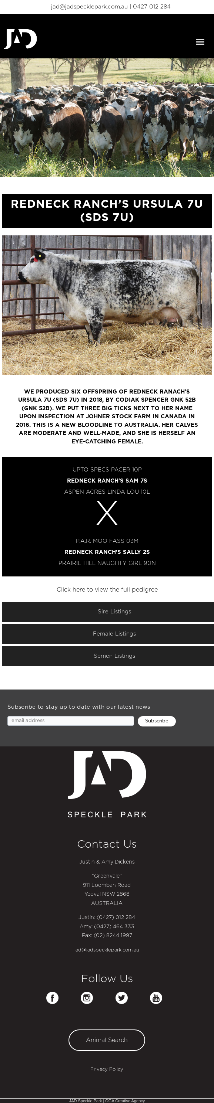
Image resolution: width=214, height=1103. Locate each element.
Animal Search (107, 1040)
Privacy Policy (106, 1069)
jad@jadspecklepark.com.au (89, 7)
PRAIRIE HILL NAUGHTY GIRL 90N (107, 563)
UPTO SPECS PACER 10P (107, 470)
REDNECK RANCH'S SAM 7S (107, 481)
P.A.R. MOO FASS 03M (107, 541)
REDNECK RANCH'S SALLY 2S (107, 552)
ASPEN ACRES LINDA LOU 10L (107, 492)
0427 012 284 (152, 7)
